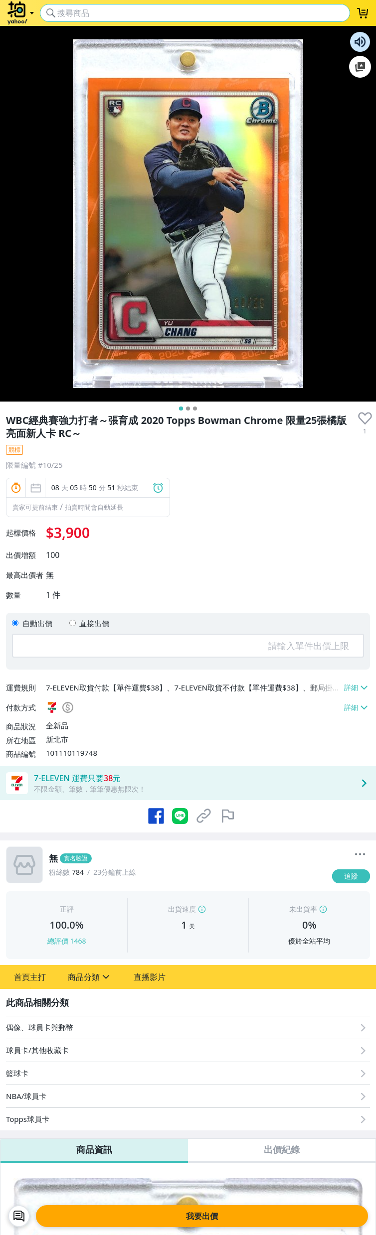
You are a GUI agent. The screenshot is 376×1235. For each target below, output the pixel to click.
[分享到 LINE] (180, 816)
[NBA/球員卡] (188, 1096)
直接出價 (94, 623)
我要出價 (202, 1216)
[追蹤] (351, 876)
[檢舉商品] (228, 816)
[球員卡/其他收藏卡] (188, 1050)
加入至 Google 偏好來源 (360, 67)
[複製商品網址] (204, 816)
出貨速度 (182, 909)
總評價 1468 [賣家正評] (66, 941)
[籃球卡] (188, 1073)
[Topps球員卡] (188, 1119)
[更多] (360, 854)
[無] (187, 858)
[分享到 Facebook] (156, 816)
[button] (30, 977)
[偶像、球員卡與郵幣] (188, 1027)
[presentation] (365, 418)
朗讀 (360, 42)
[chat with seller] (19, 1216)
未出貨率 (303, 909)
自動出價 (37, 623)
